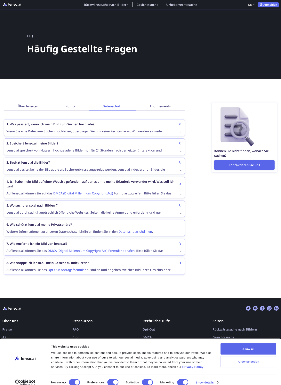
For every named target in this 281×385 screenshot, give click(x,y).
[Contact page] (244, 165)
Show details (205, 377)
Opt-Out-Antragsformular (67, 270)
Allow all (248, 343)
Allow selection (248, 356)
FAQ (75, 329)
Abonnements (160, 106)
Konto (70, 106)
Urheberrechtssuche (181, 5)
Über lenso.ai (28, 106)
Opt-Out (148, 329)
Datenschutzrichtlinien (135, 231)
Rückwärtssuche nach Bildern (106, 5)
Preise (7, 329)
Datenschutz (112, 106)
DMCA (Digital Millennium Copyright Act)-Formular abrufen (91, 251)
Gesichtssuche (147, 5)
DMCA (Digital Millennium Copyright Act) (83, 193)
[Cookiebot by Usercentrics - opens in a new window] (25, 377)
